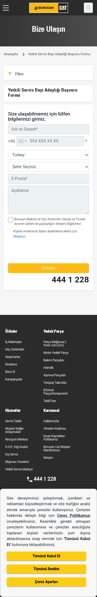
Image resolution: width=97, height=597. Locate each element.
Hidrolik (48, 368)
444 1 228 (70, 279)
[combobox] (22, 141)
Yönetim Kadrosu (54, 428)
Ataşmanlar (12, 357)
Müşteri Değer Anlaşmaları (14, 430)
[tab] (48, 74)
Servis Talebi (13, 421)
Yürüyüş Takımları (55, 383)
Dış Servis (11, 454)
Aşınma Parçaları (54, 375)
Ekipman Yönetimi (17, 462)
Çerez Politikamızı (73, 515)
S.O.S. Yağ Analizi (16, 447)
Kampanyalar (14, 379)
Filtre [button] (16, 74)
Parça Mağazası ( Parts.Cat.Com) (54, 343)
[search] (88, 8)
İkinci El (10, 372)
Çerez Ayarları (46, 582)
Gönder (48, 268)
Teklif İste (49, 401)
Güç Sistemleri (14, 349)
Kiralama (11, 364)
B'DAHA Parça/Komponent (55, 391)
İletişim (48, 458)
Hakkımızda (51, 421)
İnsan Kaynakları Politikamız (54, 437)
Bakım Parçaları (53, 360)
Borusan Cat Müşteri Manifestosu (56, 448)
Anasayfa (11, 54)
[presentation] (38, 251)
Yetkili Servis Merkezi (19, 469)
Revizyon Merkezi (16, 439)
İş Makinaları (13, 342)
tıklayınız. (19, 236)
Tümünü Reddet (46, 569)
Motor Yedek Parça (55, 353)
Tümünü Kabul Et (46, 556)
